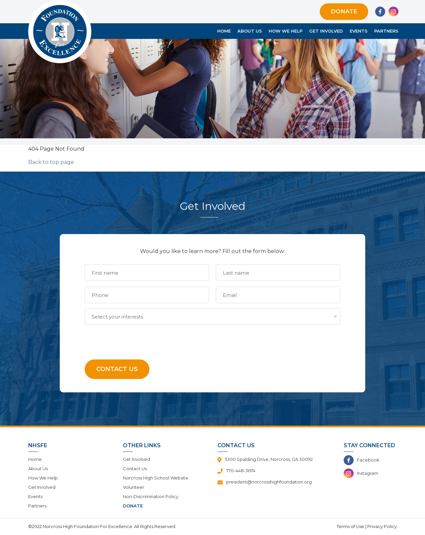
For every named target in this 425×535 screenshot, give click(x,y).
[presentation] (135, 338)
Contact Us (135, 468)
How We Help (285, 31)
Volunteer (133, 487)
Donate (344, 11)
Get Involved (326, 31)
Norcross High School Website (155, 477)
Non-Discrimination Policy (150, 496)
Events (359, 31)
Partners (386, 31)
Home (224, 31)
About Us (249, 31)
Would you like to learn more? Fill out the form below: (212, 251)
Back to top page (51, 162)
